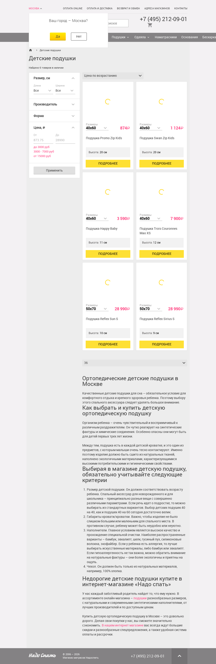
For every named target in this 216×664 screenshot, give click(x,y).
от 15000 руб (42, 156)
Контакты (180, 8)
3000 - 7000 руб (44, 151)
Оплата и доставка (99, 8)
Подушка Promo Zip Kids (104, 138)
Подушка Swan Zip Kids (157, 138)
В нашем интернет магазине (122, 625)
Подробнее (108, 163)
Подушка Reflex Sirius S (157, 319)
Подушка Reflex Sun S (102, 319)
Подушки (118, 37)
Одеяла (140, 37)
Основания (189, 37)
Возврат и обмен (128, 8)
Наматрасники (166, 37)
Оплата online (72, 8)
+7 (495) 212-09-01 (163, 19)
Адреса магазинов (157, 8)
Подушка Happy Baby (101, 229)
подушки (140, 598)
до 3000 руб (41, 147)
